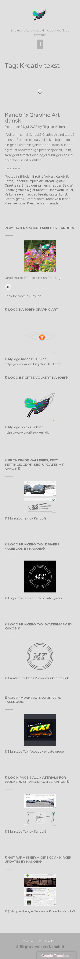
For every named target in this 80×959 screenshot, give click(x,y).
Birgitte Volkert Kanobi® (50, 176)
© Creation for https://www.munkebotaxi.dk (37, 678)
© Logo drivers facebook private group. (33, 598)
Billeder (25, 176)
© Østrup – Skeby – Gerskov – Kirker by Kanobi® (40, 911)
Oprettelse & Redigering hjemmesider (33, 185)
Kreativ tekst (35, 199)
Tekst (69, 190)
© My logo (13, 359)
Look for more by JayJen (23, 296)
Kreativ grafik (55, 181)
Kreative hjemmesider (43, 203)
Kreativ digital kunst (52, 194)
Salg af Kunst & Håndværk (44, 190)
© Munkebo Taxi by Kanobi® (26, 518)
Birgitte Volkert (54, 127)
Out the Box (48, 941)
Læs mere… (13, 168)
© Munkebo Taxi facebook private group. (35, 752)
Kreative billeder (58, 199)
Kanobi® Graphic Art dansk (32, 118)
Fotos (9, 181)
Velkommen (14, 194)
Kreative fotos (15, 203)
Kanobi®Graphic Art (29, 181)
